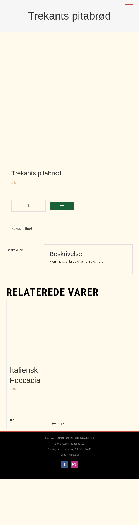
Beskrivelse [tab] (15, 250)
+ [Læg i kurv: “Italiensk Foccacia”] (13, 419)
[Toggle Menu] (129, 6)
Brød (28, 228)
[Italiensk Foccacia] (37, 330)
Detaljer (59, 423)
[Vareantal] (28, 205)
